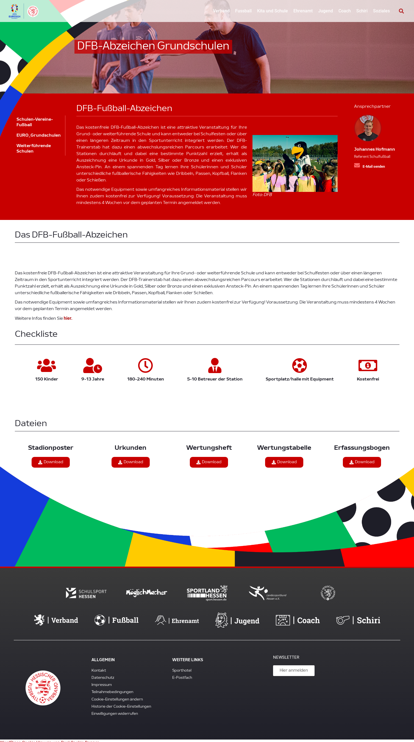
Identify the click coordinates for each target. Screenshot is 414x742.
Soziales (381, 10)
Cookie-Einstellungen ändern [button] (117, 695)
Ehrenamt (303, 10)
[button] (401, 11)
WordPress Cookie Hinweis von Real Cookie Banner (49, 738)
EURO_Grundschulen (39, 135)
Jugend (325, 10)
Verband (221, 10)
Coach (344, 10)
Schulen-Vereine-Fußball (34, 122)
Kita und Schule (272, 10)
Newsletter (286, 653)
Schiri (362, 10)
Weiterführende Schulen (36, 148)
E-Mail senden (374, 166)
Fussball (243, 10)
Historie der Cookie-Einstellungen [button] (121, 702)
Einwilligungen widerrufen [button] (114, 709)
